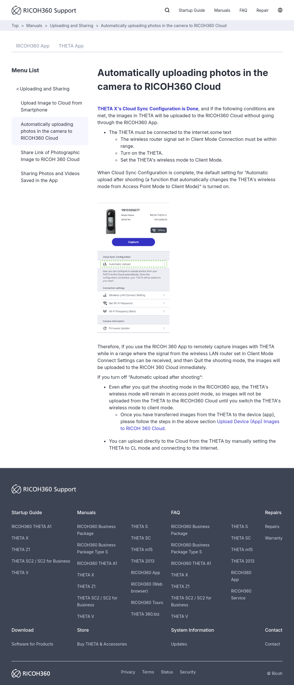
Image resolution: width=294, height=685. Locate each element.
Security (188, 671)
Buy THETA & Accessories (102, 644)
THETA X (20, 537)
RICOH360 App (145, 572)
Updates (179, 644)
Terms (148, 671)
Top (15, 25)
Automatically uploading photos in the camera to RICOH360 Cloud (164, 25)
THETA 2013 (142, 561)
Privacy (128, 671)
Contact (272, 644)
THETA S (139, 526)
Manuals (222, 10)
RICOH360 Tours (147, 602)
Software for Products (32, 644)
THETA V (20, 572)
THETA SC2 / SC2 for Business (41, 561)
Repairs (272, 526)
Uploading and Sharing (71, 25)
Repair (263, 10)
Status (167, 671)
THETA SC (141, 537)
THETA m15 (142, 549)
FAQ (243, 10)
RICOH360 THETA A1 (31, 526)
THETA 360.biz (145, 614)
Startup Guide (192, 10)
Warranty (273, 537)
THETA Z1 (21, 549)
